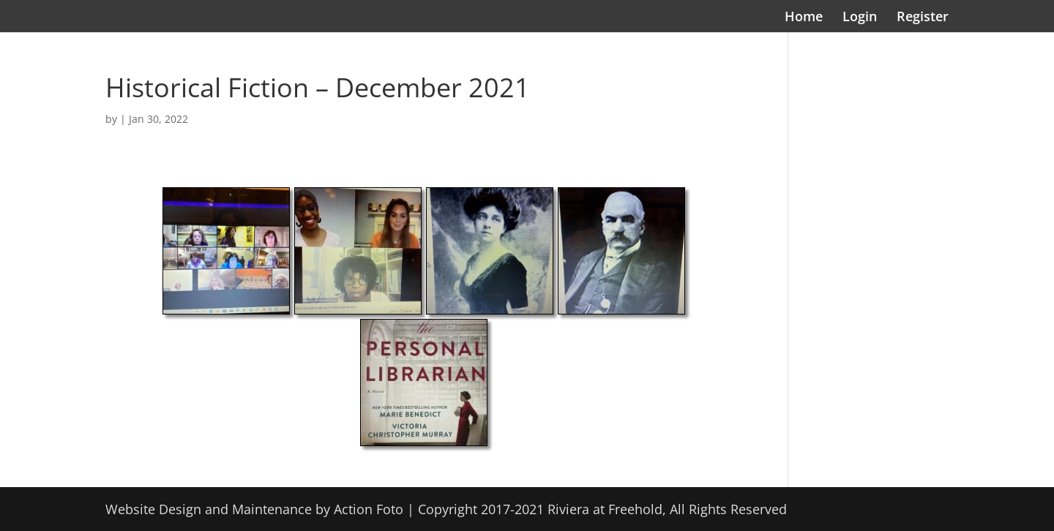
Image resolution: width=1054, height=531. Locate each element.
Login (859, 18)
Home (804, 18)
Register (923, 18)
